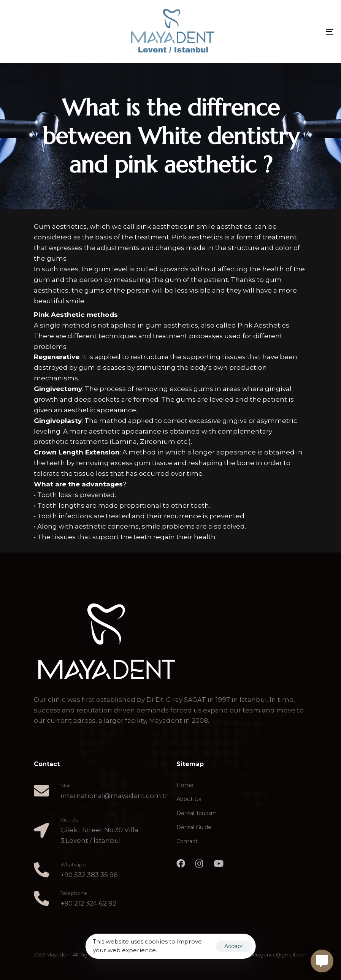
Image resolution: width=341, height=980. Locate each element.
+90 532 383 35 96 (89, 875)
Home (184, 785)
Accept (233, 946)
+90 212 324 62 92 (88, 903)
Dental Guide (193, 827)
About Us (188, 799)
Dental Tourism (196, 813)
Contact (187, 841)
